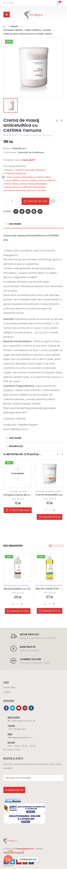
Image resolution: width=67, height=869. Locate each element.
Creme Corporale (24, 170)
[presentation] (57, 454)
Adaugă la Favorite (53, 201)
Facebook (15, 211)
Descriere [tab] (15, 223)
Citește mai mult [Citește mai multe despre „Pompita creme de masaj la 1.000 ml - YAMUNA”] (20, 510)
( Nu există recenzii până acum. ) (37, 135)
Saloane (40, 170)
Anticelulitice (9, 585)
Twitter (21, 211)
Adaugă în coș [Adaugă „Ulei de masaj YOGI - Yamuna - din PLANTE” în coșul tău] (51, 610)
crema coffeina (46, 180)
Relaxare (39, 585)
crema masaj (10, 183)
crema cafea (43, 177)
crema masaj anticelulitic (33, 183)
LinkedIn (28, 211)
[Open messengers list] (8, 859)
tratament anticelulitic (33, 187)
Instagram (25, 708)
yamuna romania (36, 190)
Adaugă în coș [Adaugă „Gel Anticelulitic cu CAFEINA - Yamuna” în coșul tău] (19, 611)
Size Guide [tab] (15, 438)
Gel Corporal (23, 585)
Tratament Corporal (14, 173)
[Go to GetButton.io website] (8, 866)
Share (7, 211)
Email (40, 211)
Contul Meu (9, 687)
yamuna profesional (14, 190)
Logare (7, 692)
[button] (50, 546)
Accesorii (13, 491)
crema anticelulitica (24, 177)
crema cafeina (11, 180)
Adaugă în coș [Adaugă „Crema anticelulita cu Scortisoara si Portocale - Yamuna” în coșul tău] (51, 516)
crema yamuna (11, 187)
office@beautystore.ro (20, 737)
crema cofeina (29, 180)
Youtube (18, 708)
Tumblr (31, 708)
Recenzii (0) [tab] (16, 446)
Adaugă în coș (37, 201)
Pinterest (33, 211)
